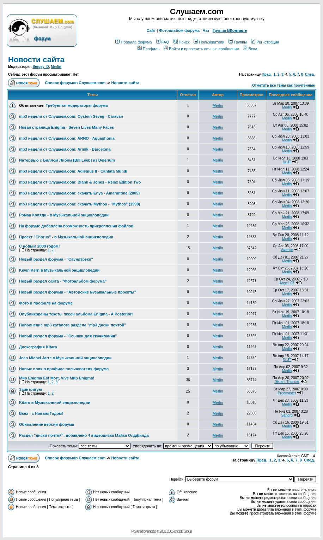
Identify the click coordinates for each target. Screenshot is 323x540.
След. (310, 74)
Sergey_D (41, 67)
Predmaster (287, 393)
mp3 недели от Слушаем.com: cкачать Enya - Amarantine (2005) (79, 193)
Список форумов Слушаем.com (75, 83)
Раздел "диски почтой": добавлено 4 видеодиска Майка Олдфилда (84, 435)
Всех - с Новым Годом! (41, 413)
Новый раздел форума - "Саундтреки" (56, 259)
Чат (206, 30)
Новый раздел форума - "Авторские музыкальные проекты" (77, 292)
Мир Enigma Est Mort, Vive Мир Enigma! (56, 378)
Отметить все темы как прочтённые (283, 85)
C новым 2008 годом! (39, 246)
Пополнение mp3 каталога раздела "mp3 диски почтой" (72, 325)
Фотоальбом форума (179, 30)
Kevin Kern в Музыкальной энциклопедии (59, 270)
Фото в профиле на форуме (46, 303)
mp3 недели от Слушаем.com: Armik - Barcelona (65, 149)
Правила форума (133, 42)
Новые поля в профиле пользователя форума (64, 369)
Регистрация (265, 42)
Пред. (267, 74)
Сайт (151, 30)
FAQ (162, 42)
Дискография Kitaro (38, 347)
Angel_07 (287, 283)
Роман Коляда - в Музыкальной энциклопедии (64, 215)
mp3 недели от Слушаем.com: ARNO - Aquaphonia (67, 138)
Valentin (287, 250)
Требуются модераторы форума (76, 105)
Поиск (181, 42)
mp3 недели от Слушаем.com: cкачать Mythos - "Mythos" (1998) (79, 204)
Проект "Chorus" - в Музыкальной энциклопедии (66, 237)
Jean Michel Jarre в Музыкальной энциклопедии (65, 358)
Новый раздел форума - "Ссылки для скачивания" (68, 336)
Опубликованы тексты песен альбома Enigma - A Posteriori (76, 314)
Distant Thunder (286, 382)
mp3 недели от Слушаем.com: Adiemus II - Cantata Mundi (73, 171)
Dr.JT (287, 162)
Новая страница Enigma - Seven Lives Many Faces (66, 127)
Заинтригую (30, 389)
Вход (250, 49)
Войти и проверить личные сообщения (201, 49)
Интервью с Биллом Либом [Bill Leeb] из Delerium (67, 160)
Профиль (149, 49)
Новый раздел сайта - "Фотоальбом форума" (62, 281)
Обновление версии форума (46, 424)
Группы (237, 42)
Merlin (56, 67)
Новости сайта (36, 59)
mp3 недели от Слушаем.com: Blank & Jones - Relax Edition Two (80, 182)
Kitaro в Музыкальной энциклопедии (54, 402)
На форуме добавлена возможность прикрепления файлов (76, 226)
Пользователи (209, 42)
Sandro (287, 415)
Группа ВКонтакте (230, 30)
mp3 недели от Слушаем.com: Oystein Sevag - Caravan (71, 116)
